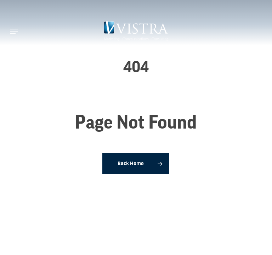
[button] (14, 31)
